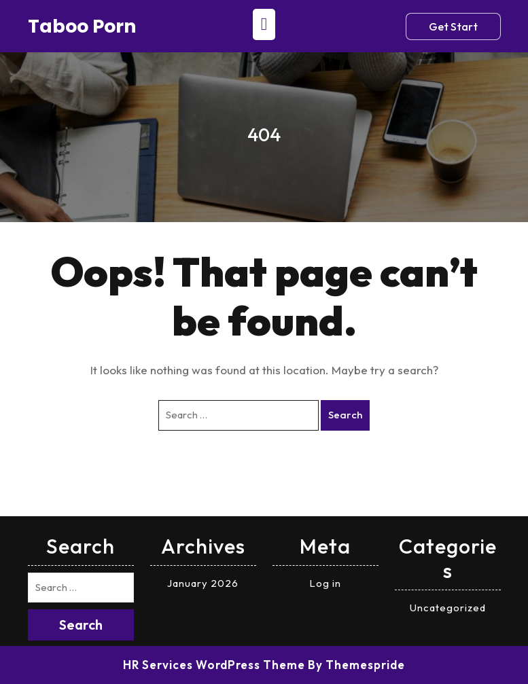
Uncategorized (448, 607)
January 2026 (203, 583)
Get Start (453, 26)
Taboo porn (82, 26)
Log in (325, 583)
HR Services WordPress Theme (214, 665)
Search (345, 414)
